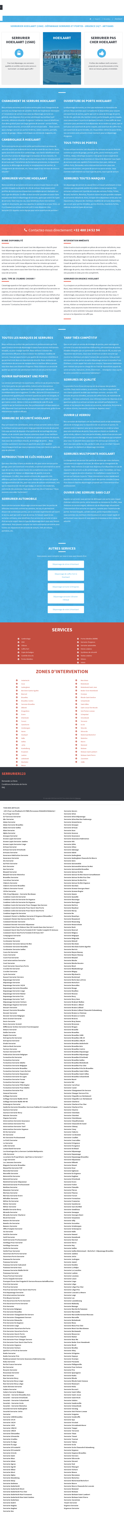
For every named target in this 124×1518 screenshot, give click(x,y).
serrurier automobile (72, 863)
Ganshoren (25, 724)
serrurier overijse (71, 1359)
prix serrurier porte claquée (14, 1337)
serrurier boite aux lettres (75, 980)
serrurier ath (69, 841)
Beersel (24, 694)
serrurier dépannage (72, 1151)
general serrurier (10, 1093)
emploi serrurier (9, 1035)
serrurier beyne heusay (73, 952)
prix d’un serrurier (10, 1287)
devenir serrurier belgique (14, 1016)
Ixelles (23, 741)
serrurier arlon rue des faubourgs (78, 819)
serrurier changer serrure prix (76, 1093)
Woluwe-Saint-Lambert (89, 752)
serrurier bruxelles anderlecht (76, 1043)
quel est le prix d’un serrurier (15, 1350)
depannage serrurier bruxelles (15, 988)
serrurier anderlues (11, 1500)
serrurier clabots (71, 1132)
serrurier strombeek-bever (75, 1425)
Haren (23, 731)
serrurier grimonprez (72, 1229)
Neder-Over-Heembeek (89, 691)
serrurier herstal (71, 1240)
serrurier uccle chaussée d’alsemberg (79, 1447)
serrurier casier (70, 1088)
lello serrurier (9, 1146)
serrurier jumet (70, 1262)
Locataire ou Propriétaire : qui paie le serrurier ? (23, 1157)
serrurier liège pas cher (74, 1287)
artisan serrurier (10, 847)
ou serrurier (8, 1231)
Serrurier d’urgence (88, 642)
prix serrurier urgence (12, 1345)
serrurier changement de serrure (77, 1090)
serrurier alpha (9, 1475)
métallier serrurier (10, 1198)
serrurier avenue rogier (73, 891)
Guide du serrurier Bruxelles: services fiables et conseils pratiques (30, 1107)
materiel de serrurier (11, 1176)
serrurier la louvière (72, 1270)
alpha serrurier (9, 833)
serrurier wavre (70, 1483)
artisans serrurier (10, 852)
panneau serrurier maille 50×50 (15, 1270)
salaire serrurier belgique (13, 1392)
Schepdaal (84, 714)
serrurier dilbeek (71, 1162)
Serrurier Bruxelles (68, 10)
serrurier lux (69, 1298)
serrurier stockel (71, 1422)
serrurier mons (70, 1323)
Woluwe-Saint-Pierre (88, 755)
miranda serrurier (10, 1212)
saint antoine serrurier (12, 1386)
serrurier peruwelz (71, 1362)
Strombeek (85, 718)
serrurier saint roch (72, 1398)
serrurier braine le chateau (75, 1013)
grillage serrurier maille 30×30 (15, 1099)
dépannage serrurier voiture (14, 1002)
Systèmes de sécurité (89, 652)
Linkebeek (25, 758)
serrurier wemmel (71, 1489)
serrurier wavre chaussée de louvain (79, 1486)
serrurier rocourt (71, 1389)
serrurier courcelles (72, 1140)
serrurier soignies (71, 1414)
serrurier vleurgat (71, 1467)
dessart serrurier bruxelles (14, 1010)
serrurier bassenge (71, 899)
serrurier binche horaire (73, 963)
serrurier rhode (70, 1378)
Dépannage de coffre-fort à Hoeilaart (66, 575)
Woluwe (83, 748)
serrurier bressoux (71, 1024)
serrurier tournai (71, 1439)
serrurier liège (70, 1284)
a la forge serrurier (11, 814)
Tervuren (84, 721)
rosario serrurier (10, 1370)
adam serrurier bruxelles (13, 825)
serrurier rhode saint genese (76, 1381)
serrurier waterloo (71, 1478)
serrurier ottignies (71, 1353)
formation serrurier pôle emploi (16, 1085)
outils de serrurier (10, 1248)
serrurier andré (9, 1503)
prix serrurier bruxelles (12, 1312)
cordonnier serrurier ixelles (14, 949)
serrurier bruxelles (71, 1032)
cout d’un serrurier (11, 958)
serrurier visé (69, 1464)
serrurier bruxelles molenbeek (76, 1063)
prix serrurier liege (11, 1326)
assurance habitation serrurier (15, 855)
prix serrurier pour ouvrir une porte (17, 1342)
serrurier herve (70, 1243)
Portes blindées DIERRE (89, 639)
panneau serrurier (10, 1262)
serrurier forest (70, 1196)
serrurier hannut (71, 1234)
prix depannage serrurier (13, 1292)
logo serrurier (9, 1159)
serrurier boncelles (71, 985)
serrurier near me (71, 1339)
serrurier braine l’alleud (73, 1007)
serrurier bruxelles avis (73, 1046)
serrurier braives (71, 1018)
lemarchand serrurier (12, 1148)
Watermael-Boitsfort (88, 735)
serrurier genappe (71, 1212)
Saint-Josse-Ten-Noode (89, 708)
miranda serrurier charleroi (14, 1215)
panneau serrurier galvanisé (14, 1265)
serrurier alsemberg (11, 1478)
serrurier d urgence (72, 1143)
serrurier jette (70, 1256)
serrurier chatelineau (72, 1118)
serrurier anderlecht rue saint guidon (18, 1497)
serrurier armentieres (73, 822)
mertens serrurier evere (13, 1196)
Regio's (95, 19)
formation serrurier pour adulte (16, 1088)
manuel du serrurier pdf (12, 1168)
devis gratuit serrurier (12, 1018)
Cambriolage (26, 639)
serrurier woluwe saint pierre (76, 1497)
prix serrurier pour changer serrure (17, 1339)
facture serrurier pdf (11, 1052)
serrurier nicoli (70, 1345)
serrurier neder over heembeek (77, 1342)
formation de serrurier (12, 1057)
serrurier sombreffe (72, 1417)
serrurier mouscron (72, 1334)
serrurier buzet (70, 1079)
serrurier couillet (71, 1137)
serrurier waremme (72, 1475)
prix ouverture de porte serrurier (16, 1301)
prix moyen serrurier (11, 1298)
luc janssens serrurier (12, 1162)
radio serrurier (9, 1353)
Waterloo (84, 738)
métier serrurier (9, 1207)
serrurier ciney (70, 1129)
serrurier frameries (72, 1201)
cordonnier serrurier (11, 941)
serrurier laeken (71, 1273)
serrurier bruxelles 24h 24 (74, 1038)
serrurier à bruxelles (11, 1433)
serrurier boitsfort (71, 982)
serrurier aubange (71, 850)
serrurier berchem (71, 944)
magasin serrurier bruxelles (14, 1165)
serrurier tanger (70, 1428)
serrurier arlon (70, 814)
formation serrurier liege (13, 1082)
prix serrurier (8, 1306)
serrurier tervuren (71, 1431)
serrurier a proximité (11, 1447)
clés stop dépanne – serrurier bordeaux (19, 894)
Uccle (83, 724)
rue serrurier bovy (10, 1378)
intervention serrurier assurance (16, 1121)
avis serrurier (8, 866)
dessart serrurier (10, 1007)
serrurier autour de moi (73, 872)
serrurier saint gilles (72, 1392)
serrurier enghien (71, 1176)
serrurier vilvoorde (72, 1458)
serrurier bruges (70, 1027)
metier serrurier (9, 1204)
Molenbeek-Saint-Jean (89, 687)
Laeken (24, 755)
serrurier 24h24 (9, 1431)
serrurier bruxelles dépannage (76, 1054)
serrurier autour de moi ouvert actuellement (82, 875)
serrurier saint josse (72, 1395)
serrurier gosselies (71, 1223)
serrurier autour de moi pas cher (77, 877)
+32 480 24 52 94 (87, 230)
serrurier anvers (70, 811)
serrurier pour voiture (73, 1367)
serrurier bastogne (72, 902)
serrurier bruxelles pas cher (75, 1065)
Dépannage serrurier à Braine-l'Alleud (65, 598)
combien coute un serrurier (14, 897)
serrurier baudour (71, 908)
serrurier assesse (71, 833)
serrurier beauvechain (73, 924)
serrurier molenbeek (72, 1320)
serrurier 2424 (9, 1425)
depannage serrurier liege (14, 991)
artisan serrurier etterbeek (14, 850)
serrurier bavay (70, 911)
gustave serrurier (10, 1110)
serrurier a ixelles (10, 1439)
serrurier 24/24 (9, 1422)
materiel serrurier (10, 1179)
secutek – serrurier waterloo (15, 1406)
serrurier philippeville (73, 1364)
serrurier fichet (70, 1184)
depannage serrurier (11, 980)
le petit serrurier (10, 1140)
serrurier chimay (71, 1126)
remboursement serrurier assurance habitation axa (24, 1359)
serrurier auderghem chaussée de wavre (80, 858)
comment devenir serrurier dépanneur (18, 924)
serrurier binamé (71, 958)
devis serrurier (9, 1021)
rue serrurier (8, 1375)
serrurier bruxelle (71, 1030)
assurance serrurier (11, 858)
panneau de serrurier (11, 1259)
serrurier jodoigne (71, 1259)
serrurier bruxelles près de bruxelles (78, 1068)
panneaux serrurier (11, 1273)
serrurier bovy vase (72, 999)
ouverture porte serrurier (13, 1256)
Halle (23, 738)
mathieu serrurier (10, 1187)
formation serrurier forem (14, 1079)
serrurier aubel (70, 852)
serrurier (7, 1414)
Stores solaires (86, 649)
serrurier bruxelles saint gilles (76, 1071)
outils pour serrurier (11, 1251)
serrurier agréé (9, 1467)
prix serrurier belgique (12, 1309)
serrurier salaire (70, 1400)
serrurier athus (70, 847)
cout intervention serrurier (14, 960)
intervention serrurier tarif (14, 1126)
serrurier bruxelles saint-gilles (76, 1074)
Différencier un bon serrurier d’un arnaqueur (21, 1027)
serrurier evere (70, 1182)
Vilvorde (84, 728)
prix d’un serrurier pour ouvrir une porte (19, 1290)
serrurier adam (9, 1461)
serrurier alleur (9, 1469)
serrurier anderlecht (11, 1486)
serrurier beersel (71, 930)
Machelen (24, 762)
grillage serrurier (10, 1096)
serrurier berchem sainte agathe (77, 946)
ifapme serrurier (10, 1118)
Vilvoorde (84, 731)
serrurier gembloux (72, 1209)
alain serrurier (9, 830)
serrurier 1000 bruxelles (13, 1417)
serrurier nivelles (71, 1348)
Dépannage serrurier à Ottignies (66, 587)
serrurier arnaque (71, 825)
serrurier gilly (69, 1220)
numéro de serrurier (11, 1223)
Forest (23, 721)
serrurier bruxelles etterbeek (76, 1057)
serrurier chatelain (71, 1113)
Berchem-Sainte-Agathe (30, 691)
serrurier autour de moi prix (75, 880)
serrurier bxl (69, 1082)
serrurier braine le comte (74, 1016)
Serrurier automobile (88, 645)
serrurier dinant (70, 1165)
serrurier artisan (71, 828)
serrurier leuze (70, 1279)
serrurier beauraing (72, 922)
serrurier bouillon (71, 991)
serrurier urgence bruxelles (75, 1453)
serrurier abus (9, 1458)
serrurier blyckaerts (72, 974)
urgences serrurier (71, 1508)
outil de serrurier (10, 1234)
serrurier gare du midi (73, 1207)
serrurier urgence (71, 1450)
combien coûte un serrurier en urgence (19, 902)
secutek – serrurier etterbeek (15, 1398)
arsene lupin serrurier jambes (15, 841)
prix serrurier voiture (11, 1348)
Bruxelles (106, 19)
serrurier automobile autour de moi (78, 866)
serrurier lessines (71, 1276)
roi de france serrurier (12, 1364)
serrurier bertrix (70, 949)
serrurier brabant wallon (74, 1002)
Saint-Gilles (85, 704)
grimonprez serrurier (11, 1104)
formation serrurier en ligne (15, 1076)
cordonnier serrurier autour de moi (17, 944)
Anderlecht (25, 680)
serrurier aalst (9, 1456)
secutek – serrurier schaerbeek (16, 1400)
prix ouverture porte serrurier (15, 1303)
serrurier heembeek (72, 1237)
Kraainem (24, 752)
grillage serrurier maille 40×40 (15, 1101)
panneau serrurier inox (12, 1267)
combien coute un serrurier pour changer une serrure (25, 905)
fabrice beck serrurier (12, 1046)
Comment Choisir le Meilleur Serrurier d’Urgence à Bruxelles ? (28, 916)
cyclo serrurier (9, 974)
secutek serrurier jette (12, 1411)
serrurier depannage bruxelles (76, 1157)
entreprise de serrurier (12, 1038)
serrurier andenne (10, 1483)
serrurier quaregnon (72, 1373)
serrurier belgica (71, 933)
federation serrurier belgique (15, 1054)
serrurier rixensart (71, 1384)
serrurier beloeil (70, 941)
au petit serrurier (10, 863)
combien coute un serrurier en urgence (19, 899)
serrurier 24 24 (9, 1420)
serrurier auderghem (72, 855)
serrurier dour (70, 1168)
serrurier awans (70, 894)
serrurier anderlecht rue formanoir (17, 1494)
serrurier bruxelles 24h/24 (74, 1041)
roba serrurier (9, 1362)
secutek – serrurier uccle (13, 1403)
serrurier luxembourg (73, 1301)
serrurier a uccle (9, 1453)
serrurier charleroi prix (73, 1107)
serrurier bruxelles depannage (76, 1052)
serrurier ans (8, 1511)
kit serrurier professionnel (14, 1137)
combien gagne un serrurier (14, 913)
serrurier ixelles (70, 1248)
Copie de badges (27, 652)
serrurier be (69, 913)
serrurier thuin (70, 1433)
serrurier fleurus (71, 1193)
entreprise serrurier (11, 1041)
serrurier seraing (71, 1409)
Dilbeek (24, 708)
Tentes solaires (86, 656)
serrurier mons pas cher (73, 1326)
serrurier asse (69, 830)
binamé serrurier (10, 872)
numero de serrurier (11, 1220)
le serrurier (8, 1143)
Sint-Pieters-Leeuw (88, 711)
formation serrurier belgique (15, 1065)
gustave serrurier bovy (12, 1113)
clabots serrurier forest (13, 888)
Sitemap (78, 798)
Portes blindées (27, 659)
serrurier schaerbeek (72, 1406)
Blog (101, 10)
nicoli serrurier (9, 1218)
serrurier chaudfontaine (74, 1121)
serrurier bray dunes (72, 1021)
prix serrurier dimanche (12, 1320)
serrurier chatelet (71, 1115)
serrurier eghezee (71, 1171)
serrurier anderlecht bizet (13, 1489)
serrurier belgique (71, 935)
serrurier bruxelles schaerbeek (76, 1076)
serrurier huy (69, 1245)
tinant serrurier (70, 1503)
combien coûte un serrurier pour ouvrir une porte (23, 911)
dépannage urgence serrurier (15, 1005)
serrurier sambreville (72, 1403)
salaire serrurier (10, 1389)
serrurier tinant (70, 1436)
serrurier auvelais (71, 886)
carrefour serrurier (11, 880)
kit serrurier (8, 1135)
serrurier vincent (71, 1461)
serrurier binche (70, 960)
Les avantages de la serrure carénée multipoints (23, 1151)
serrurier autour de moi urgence (77, 883)
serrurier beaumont (72, 919)
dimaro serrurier (10, 1030)
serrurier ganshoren (72, 1204)
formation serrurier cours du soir (17, 1071)
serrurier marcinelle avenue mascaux (78, 1314)
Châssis (24, 645)
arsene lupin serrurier (12, 839)
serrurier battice (71, 905)
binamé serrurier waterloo (14, 875)
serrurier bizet (70, 966)
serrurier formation (72, 1198)
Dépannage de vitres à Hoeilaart (66, 564)
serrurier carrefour (72, 1085)
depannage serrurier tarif (13, 999)
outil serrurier (9, 1237)
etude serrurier (9, 1043)
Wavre (83, 741)
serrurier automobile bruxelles (76, 869)
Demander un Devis (9, 781)
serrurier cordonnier (72, 1135)
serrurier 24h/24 (9, 1428)
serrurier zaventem (72, 1500)
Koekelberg (25, 748)
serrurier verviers (71, 1456)
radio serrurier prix (11, 1356)
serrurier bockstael (72, 977)
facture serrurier (10, 1049)
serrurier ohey (70, 1350)
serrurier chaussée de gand (75, 1124)
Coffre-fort (25, 649)
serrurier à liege (10, 1444)
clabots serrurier (10, 883)
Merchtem (84, 680)
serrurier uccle (70, 1444)
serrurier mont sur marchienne (76, 1328)
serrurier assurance (72, 836)
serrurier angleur (10, 1508)
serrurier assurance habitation (76, 839)
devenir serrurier (10, 1013)
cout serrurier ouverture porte (16, 966)
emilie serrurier (9, 1032)
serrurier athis (70, 844)
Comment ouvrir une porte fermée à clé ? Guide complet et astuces (30, 930)
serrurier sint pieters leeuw (75, 1411)
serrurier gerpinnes (72, 1218)
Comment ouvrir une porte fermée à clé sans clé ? (23, 933)
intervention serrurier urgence (15, 1129)
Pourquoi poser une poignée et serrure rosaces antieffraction (28, 1281)
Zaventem (84, 758)
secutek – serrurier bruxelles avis (16, 1395)
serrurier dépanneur (72, 1159)
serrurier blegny (70, 971)
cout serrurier (9, 963)
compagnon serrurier (12, 935)
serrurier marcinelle (72, 1312)
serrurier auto (70, 861)
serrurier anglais (10, 1505)
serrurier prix (69, 1370)
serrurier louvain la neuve (75, 1292)
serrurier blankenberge (73, 969)
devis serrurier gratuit (12, 1024)
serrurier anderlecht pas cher (15, 1492)
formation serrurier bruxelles (15, 1068)
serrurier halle (70, 1231)
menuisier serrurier (11, 1190)
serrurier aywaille (71, 897)
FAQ (3, 787)
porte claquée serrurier (13, 1279)
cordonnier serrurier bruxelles (15, 946)
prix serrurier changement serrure (17, 1317)
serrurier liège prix (72, 1290)
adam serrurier (9, 822)
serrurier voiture (71, 1469)
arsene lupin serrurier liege (14, 844)
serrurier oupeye (71, 1356)
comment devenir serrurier (14, 922)
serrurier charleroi (71, 1101)
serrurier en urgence (72, 1173)
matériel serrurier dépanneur (15, 1182)
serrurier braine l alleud (74, 1005)
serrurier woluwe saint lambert (77, 1494)
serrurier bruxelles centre (74, 1049)
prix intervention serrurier (14, 1295)
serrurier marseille (71, 1317)
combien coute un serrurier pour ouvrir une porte (23, 908)
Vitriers (83, 659)
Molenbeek (85, 684)
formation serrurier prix (13, 1090)
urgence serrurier (71, 1505)
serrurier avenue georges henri (76, 888)
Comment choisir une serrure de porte (19, 919)
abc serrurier (8, 819)
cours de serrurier (10, 952)
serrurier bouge (70, 988)
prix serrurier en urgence (13, 1323)
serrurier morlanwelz (72, 1331)
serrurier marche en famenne (75, 1309)
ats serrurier (8, 861)
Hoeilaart (24, 735)
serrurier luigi (70, 1295)
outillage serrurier (10, 1245)
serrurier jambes (71, 1254)
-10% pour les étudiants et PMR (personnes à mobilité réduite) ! (29, 811)
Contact (119, 2)
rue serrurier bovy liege (13, 1381)
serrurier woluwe (71, 1492)
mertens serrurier (10, 1193)
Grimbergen (25, 728)
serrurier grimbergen (72, 1226)
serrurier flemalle (71, 1187)
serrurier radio (70, 1375)
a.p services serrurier (12, 816)
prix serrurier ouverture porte (15, 1331)
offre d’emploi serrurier (12, 1229)
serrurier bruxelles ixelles (74, 1060)
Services (87, 10)
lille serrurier (8, 1154)
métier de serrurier (11, 1201)
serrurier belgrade (71, 938)
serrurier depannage (72, 1154)
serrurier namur (70, 1337)
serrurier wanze (70, 1472)
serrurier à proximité (11, 1450)
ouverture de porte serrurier (15, 1254)
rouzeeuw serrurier (11, 1373)
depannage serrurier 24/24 (14, 985)
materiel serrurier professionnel (16, 1184)
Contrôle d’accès (27, 656)
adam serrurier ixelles (12, 828)
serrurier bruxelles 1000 (73, 1035)
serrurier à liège (10, 1442)
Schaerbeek (85, 701)
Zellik (83, 762)
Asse (23, 684)
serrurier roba (70, 1386)
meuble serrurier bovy (12, 1209)
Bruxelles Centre (27, 701)
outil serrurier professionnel (15, 1240)
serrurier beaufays (71, 916)
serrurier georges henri (73, 1215)
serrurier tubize (70, 1442)
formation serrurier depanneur (16, 1074)
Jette (23, 745)
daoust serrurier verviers (13, 977)
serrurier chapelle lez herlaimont (77, 1096)
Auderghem (25, 687)
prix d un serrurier (10, 1284)
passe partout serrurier (13, 1276)
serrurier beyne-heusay (73, 955)
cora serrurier (9, 938)
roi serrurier (8, 1367)
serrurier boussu (71, 994)
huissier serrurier (10, 1115)
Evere (23, 714)
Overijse (84, 694)
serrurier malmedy (71, 1303)
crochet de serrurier (11, 969)
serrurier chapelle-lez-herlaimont (78, 1099)
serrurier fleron (70, 1190)
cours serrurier (9, 955)
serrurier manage (71, 1306)
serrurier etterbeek (72, 1179)
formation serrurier (11, 1060)
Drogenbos (25, 711)
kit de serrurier (9, 1132)
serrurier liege (70, 1281)
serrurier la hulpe (71, 1267)
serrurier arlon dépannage (74, 816)
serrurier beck (70, 927)
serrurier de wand (71, 1148)
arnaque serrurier (10, 836)
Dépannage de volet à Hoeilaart (66, 609)
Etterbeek (25, 718)
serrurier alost (9, 1472)
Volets (83, 662)
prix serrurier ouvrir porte (14, 1334)
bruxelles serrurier (10, 877)
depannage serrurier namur (14, 994)
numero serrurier (10, 1226)
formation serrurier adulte (14, 1063)
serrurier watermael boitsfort (76, 1481)
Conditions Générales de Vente (14, 784)
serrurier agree (9, 1464)
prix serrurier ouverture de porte (16, 1328)
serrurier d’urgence (72, 1146)
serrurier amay (9, 1481)
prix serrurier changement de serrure (18, 1314)
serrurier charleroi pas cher (75, 1104)
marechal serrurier (10, 1171)
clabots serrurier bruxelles (14, 886)
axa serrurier (8, 869)
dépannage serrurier (11, 982)
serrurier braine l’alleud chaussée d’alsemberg (83, 1010)
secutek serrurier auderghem (15, 1409)
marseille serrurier (10, 1173)
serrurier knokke (71, 1265)
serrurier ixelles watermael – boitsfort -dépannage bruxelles (88, 1251)
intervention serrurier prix (14, 1124)
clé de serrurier (9, 891)
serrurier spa (69, 1420)
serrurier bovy (70, 996)
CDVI (22, 642)
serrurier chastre (71, 1110)
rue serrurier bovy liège (13, 1384)
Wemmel (84, 745)
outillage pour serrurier (13, 1243)
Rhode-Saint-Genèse (88, 697)
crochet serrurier (10, 971)
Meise (23, 765)
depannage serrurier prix (13, 996)
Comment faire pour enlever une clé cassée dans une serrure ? (28, 927)
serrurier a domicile (11, 1436)
